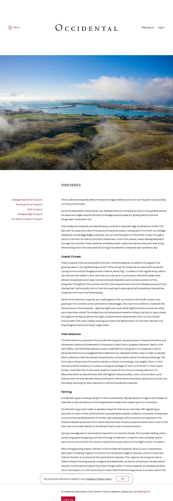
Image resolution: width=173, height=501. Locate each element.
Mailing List (148, 27)
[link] (99, 478)
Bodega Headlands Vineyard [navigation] (27, 198)
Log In (161, 27)
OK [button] (122, 478)
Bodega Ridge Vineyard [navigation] (30, 212)
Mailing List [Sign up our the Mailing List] (144, 490)
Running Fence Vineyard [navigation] (29, 203)
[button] (14, 27)
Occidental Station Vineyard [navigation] (26, 217)
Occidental (86, 27)
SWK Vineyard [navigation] (34, 207)
